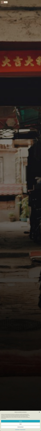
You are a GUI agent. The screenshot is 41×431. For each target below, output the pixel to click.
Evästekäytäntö (17, 429)
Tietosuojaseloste (22, 429)
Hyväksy (20, 421)
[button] (39, 412)
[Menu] (2, 2)
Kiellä (20, 424)
